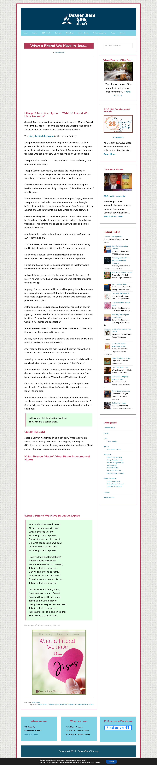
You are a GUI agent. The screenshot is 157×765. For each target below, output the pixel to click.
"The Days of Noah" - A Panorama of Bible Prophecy (120, 260)
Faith (105, 438)
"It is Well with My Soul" (121, 293)
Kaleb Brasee (51, 704)
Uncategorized (109, 497)
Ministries (107, 455)
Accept (111, 762)
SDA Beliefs (118, 137)
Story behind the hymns (67, 704)
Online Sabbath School (115, 484)
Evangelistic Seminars (115, 460)
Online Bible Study (119, 403)
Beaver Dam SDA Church (78, 19)
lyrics (57, 704)
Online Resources (110, 479)
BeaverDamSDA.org (88, 751)
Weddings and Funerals (115, 473)
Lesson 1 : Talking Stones (113, 237)
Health (106, 446)
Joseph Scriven (42, 704)
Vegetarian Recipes (114, 449)
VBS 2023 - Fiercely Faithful (122, 272)
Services (107, 492)
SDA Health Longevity (114, 196)
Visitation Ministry (114, 470)
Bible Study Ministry (114, 457)
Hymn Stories (36, 702)
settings (97, 763)
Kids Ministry (112, 465)
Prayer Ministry (112, 468)
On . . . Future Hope (119, 284)
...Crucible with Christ (120, 367)
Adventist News (109, 428)
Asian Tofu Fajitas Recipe (121, 358)
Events (106, 433)
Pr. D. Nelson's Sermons (121, 391)
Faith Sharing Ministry (115, 462)
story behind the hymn (41, 136)
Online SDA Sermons (114, 486)
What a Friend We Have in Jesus (84, 704)
